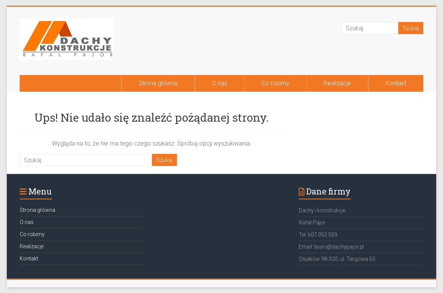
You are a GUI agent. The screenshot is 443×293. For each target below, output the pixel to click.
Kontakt (395, 83)
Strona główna (158, 83)
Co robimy (275, 83)
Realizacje (337, 83)
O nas (219, 83)
